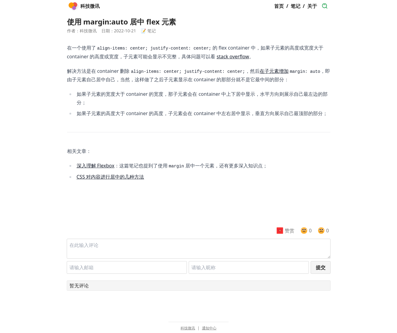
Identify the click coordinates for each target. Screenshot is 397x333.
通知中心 (209, 328)
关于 (312, 6)
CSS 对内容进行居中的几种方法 (110, 176)
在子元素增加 (274, 71)
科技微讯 (188, 328)
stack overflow (232, 56)
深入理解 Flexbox (95, 165)
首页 (279, 6)
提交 (320, 267)
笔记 (295, 6)
